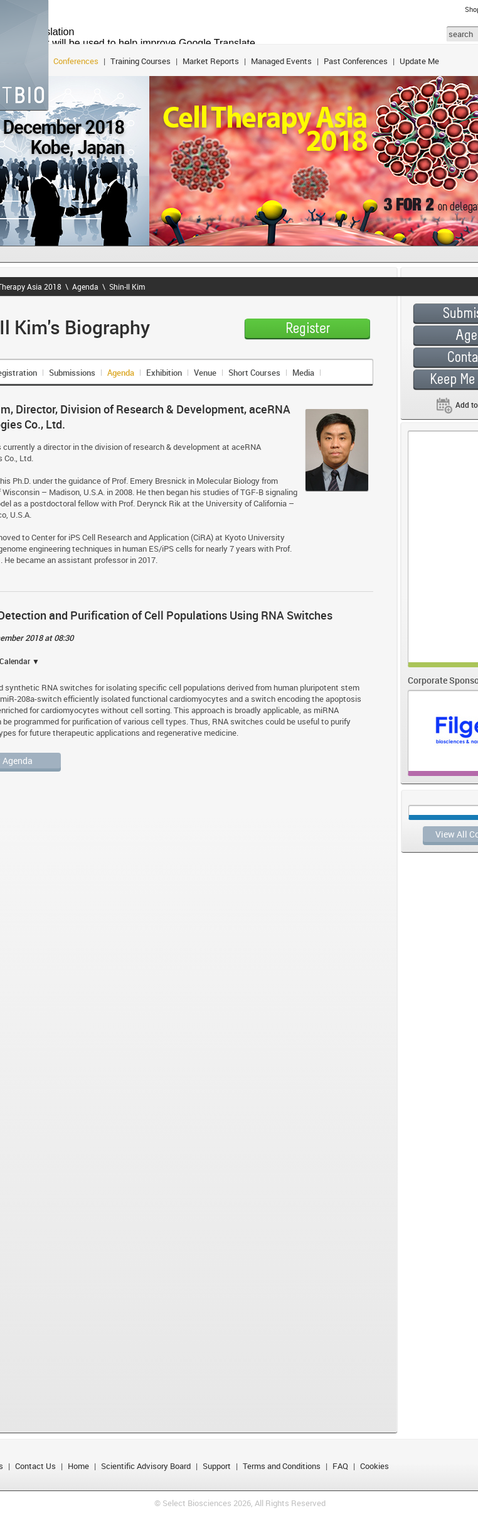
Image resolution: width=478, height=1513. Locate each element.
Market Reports (211, 61)
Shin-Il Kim (127, 286)
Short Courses (254, 372)
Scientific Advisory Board (146, 1466)
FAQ (340, 1466)
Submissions (72, 372)
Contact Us (35, 1466)
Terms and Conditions (282, 1466)
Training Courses (140, 61)
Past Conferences (356, 61)
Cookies (374, 1466)
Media (303, 372)
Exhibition (164, 372)
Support (217, 1466)
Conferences (75, 61)
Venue (205, 372)
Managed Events (281, 61)
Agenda (85, 286)
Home (78, 1466)
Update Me (419, 61)
